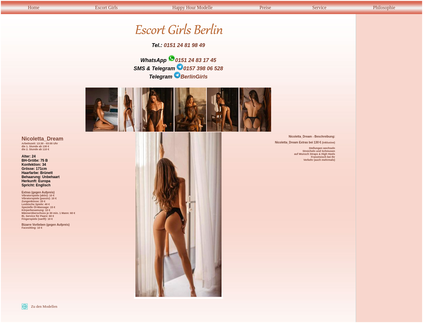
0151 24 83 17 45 (195, 60)
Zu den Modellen (44, 306)
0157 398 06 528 (200, 68)
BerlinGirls (191, 77)
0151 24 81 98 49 (184, 45)
